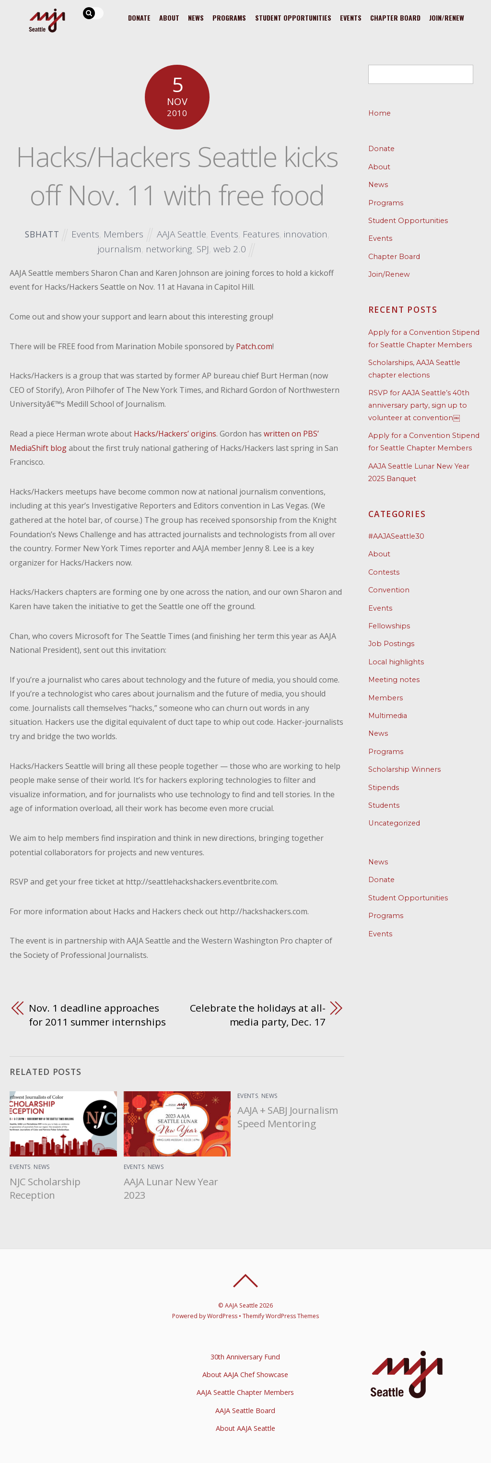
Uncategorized (394, 823)
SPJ (203, 248)
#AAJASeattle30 (396, 536)
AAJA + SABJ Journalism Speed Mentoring (287, 1116)
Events (349, 17)
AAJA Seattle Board (245, 1410)
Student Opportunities (290, 17)
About (164, 17)
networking (169, 248)
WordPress (221, 1316)
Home (379, 113)
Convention (388, 590)
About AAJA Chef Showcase (245, 1374)
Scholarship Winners (404, 769)
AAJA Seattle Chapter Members (245, 1392)
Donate (133, 17)
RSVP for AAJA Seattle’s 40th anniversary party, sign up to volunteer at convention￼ (418, 405)
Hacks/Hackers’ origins (175, 433)
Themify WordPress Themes (281, 1316)
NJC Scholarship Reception (45, 1188)
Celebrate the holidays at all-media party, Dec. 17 (258, 1015)
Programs (226, 17)
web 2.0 (229, 248)
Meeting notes (394, 679)
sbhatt (41, 234)
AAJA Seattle (181, 233)
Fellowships (389, 626)
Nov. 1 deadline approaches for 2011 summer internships (97, 1015)
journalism (119, 248)
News (191, 17)
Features (261, 233)
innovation (306, 233)
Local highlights (396, 662)
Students (383, 805)
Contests (383, 572)
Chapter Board (394, 17)
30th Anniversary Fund (245, 1356)
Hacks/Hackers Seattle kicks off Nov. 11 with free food (177, 175)
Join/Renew (446, 17)
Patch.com (254, 346)
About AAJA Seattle (245, 1428)
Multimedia (387, 715)
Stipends (383, 787)
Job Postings (391, 643)
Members (123, 233)
